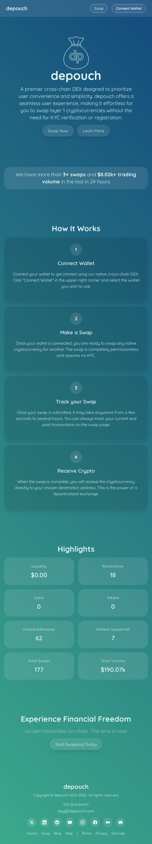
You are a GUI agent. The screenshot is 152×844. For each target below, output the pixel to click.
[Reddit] (57, 822)
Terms (87, 833)
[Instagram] (82, 822)
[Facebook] (95, 822)
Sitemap (118, 833)
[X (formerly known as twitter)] (31, 822)
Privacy (101, 833)
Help (69, 833)
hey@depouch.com (76, 810)
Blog (57, 833)
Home (32, 833)
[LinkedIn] (44, 822)
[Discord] (120, 822)
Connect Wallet (129, 8)
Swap (98, 8)
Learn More (93, 130)
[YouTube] (69, 822)
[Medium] (108, 822)
